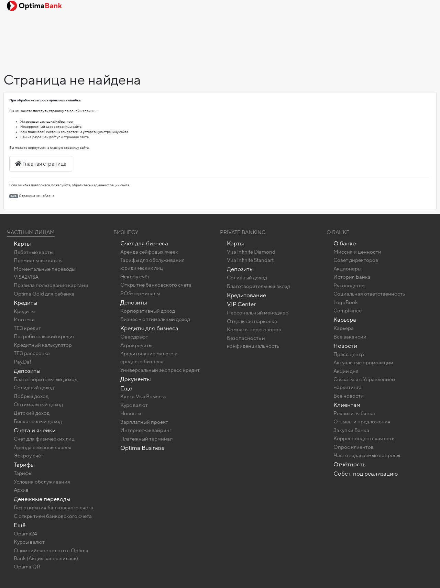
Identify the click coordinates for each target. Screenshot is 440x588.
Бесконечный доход (38, 421)
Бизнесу (125, 232)
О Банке (338, 232)
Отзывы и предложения (361, 421)
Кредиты (25, 303)
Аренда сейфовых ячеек (43, 447)
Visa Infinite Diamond (251, 251)
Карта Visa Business (143, 396)
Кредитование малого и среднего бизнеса (149, 357)
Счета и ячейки (35, 430)
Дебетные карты (33, 252)
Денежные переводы (42, 499)
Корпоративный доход (147, 311)
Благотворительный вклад (258, 286)
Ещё (19, 525)
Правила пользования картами (51, 285)
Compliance (347, 310)
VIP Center (241, 304)
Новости (130, 413)
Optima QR (27, 566)
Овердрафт (134, 336)
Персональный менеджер (257, 312)
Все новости (348, 395)
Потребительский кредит (44, 336)
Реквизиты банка (354, 413)
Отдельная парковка (252, 321)
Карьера (344, 320)
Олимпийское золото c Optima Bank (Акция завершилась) (51, 554)
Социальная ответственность (369, 293)
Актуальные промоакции (363, 362)
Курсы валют (29, 542)
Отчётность (349, 464)
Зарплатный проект (144, 422)
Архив (21, 490)
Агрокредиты (136, 345)
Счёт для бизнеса (144, 243)
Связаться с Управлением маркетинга (364, 383)
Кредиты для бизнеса (149, 328)
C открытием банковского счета (53, 516)
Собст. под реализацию (365, 474)
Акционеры (347, 268)
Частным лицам (31, 232)
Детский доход (32, 413)
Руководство (349, 285)
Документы (135, 379)
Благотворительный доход (45, 379)
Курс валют (134, 405)
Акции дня (346, 371)
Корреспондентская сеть (363, 438)
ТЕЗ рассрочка (32, 353)
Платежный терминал (146, 438)
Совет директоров (355, 260)
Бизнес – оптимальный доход (155, 319)
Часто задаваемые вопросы (366, 455)
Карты (22, 244)
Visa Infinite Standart (250, 260)
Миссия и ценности (357, 251)
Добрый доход (31, 396)
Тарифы (24, 465)
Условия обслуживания (42, 481)
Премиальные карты (38, 260)
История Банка (352, 277)
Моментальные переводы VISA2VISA (44, 273)
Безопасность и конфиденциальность (253, 342)
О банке (344, 243)
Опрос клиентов (353, 447)
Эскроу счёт (28, 455)
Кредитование (246, 295)
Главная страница (40, 164)
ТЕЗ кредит (27, 328)
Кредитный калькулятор (43, 345)
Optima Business (142, 448)
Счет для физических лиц (44, 438)
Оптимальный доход (38, 404)
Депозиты (27, 371)
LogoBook (345, 302)
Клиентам (346, 405)
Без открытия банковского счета (53, 507)
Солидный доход (34, 387)
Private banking (243, 232)
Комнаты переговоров (254, 329)
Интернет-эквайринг (146, 430)
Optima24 (25, 533)
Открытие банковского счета (155, 284)
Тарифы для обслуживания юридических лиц (152, 264)
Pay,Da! (22, 361)
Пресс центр (348, 354)
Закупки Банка (351, 430)
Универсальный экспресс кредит (160, 370)
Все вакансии (349, 336)
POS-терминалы (140, 293)
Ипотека (24, 319)
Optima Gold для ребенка (44, 293)
